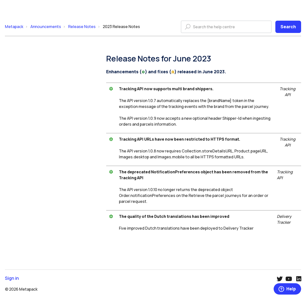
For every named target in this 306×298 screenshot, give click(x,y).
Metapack (14, 26)
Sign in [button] (12, 278)
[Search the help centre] (226, 27)
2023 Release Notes (121, 26)
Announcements (45, 26)
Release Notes (82, 26)
